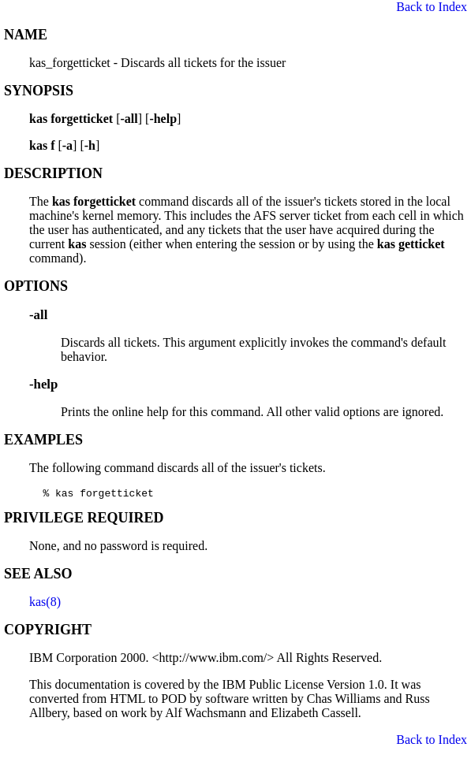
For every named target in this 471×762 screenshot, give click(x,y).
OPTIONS (36, 286)
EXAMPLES (43, 440)
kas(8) (45, 604)
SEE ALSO (38, 576)
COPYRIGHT (48, 632)
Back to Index (431, 6)
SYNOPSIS (38, 91)
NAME (25, 35)
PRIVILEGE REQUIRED (84, 520)
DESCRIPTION (53, 173)
